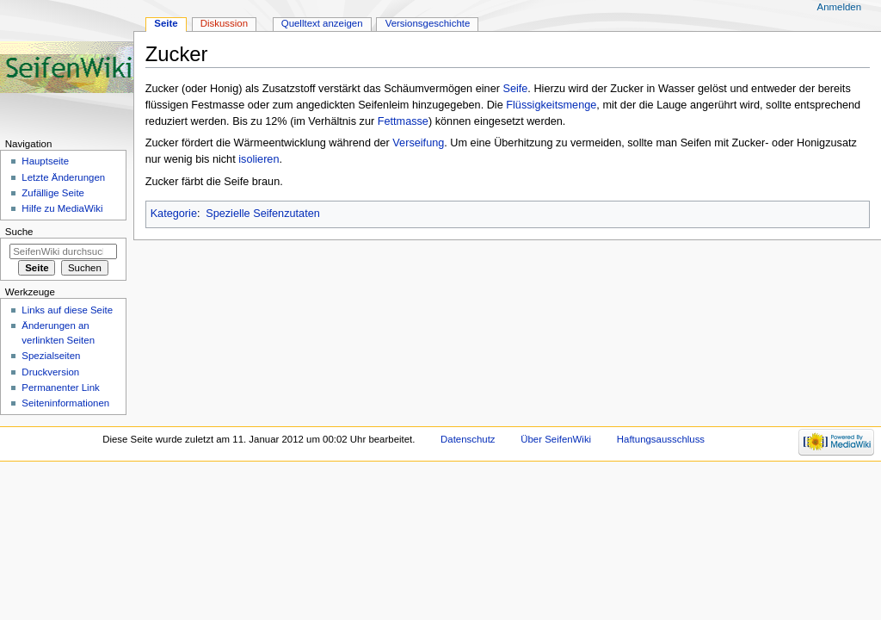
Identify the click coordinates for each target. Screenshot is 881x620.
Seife (514, 89)
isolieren (258, 159)
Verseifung (418, 143)
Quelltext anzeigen (322, 23)
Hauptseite (45, 161)
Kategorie (174, 214)
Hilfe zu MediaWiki (62, 208)
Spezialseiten (51, 355)
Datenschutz (468, 439)
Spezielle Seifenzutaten (263, 214)
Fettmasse (403, 121)
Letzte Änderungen (63, 177)
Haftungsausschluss (661, 439)
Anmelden (839, 7)
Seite (165, 23)
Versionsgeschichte (428, 23)
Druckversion (50, 372)
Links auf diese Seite (67, 310)
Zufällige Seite (53, 193)
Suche (19, 231)
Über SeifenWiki (556, 439)
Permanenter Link (60, 387)
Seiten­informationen (65, 403)
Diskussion (224, 23)
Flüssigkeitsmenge (551, 105)
